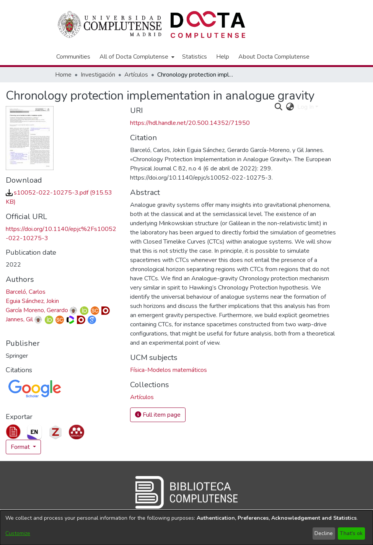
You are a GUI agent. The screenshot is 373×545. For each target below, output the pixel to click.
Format (21, 447)
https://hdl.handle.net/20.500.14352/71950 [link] (190, 123)
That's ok (351, 533)
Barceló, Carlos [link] (26, 292)
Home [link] (63, 74)
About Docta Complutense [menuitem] (273, 56)
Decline (323, 533)
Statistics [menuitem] (194, 56)
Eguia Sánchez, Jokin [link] (32, 301)
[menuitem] (136, 56)
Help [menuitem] (222, 56)
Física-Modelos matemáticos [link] (168, 370)
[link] (142, 397)
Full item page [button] (158, 415)
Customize (17, 533)
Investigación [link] (98, 74)
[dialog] (186, 527)
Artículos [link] (136, 74)
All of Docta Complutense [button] (133, 56)
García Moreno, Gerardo (37, 310)
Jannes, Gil (19, 319)
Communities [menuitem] (73, 56)
